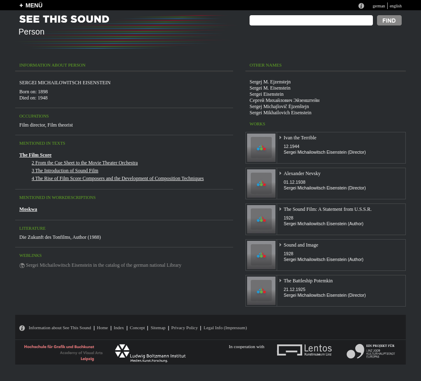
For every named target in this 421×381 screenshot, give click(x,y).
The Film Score (35, 155)
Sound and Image (301, 245)
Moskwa (28, 209)
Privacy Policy (184, 327)
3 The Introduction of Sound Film (65, 170)
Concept (137, 327)
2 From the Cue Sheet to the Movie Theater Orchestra (85, 163)
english (396, 6)
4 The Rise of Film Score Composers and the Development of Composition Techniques (118, 178)
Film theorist (60, 125)
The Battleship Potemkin (308, 281)
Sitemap (157, 327)
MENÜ (33, 5)
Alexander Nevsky (302, 173)
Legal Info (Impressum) (225, 327)
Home (102, 327)
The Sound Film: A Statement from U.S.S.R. (328, 209)
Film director (32, 125)
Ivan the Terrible (300, 138)
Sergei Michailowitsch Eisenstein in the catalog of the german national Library (103, 265)
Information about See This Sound (60, 327)
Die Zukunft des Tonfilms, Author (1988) (60, 237)
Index (119, 327)
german (378, 6)
